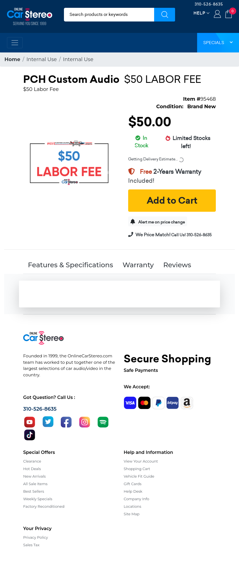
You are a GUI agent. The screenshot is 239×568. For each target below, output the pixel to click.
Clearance (32, 461)
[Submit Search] (164, 14)
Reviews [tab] (177, 265)
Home (12, 59)
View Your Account (141, 461)
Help (199, 13)
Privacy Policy (35, 537)
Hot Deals (32, 468)
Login (217, 14)
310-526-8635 (209, 4)
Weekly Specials (37, 499)
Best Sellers (33, 491)
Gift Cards (133, 484)
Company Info (136, 499)
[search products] (109, 14)
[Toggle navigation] (15, 42)
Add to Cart (172, 200)
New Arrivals (34, 476)
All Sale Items (35, 484)
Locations (132, 506)
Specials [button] (218, 42)
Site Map (132, 514)
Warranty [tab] (138, 265)
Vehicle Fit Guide (139, 476)
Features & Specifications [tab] (70, 265)
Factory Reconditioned (43, 506)
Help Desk (133, 491)
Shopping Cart (137, 468)
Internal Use (42, 59)
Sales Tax (31, 545)
